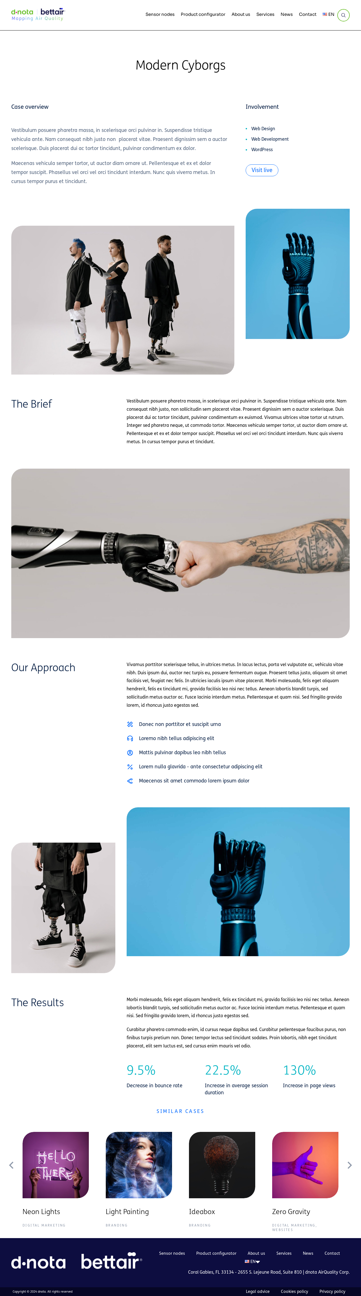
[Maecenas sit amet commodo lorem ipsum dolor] (130, 781)
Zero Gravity (291, 1212)
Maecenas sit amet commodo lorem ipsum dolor (194, 781)
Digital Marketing (44, 1225)
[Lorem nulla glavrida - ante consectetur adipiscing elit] (130, 767)
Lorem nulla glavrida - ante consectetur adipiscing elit (201, 767)
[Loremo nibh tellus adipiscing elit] (130, 738)
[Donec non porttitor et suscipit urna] (130, 724)
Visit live (262, 170)
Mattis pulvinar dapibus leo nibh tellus (182, 752)
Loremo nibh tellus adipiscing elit (176, 738)
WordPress (262, 149)
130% (299, 1070)
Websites (282, 1230)
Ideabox (202, 1212)
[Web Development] (246, 139)
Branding (117, 1225)
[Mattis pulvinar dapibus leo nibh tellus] (130, 752)
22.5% (223, 1070)
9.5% (141, 1070)
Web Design (263, 128)
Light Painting (127, 1212)
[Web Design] (246, 128)
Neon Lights (41, 1212)
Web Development (270, 139)
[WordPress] (246, 150)
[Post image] (56, 1165)
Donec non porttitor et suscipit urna (180, 724)
